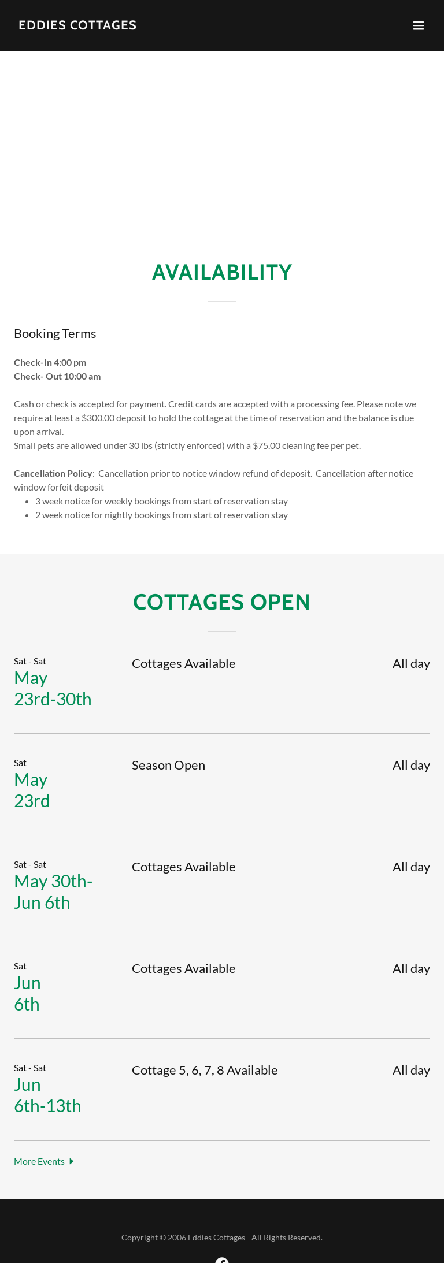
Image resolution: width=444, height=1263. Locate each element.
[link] (77, 25)
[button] (418, 25)
